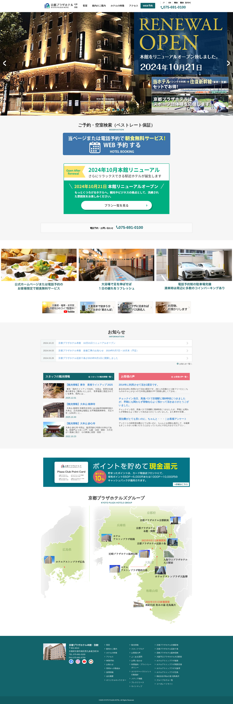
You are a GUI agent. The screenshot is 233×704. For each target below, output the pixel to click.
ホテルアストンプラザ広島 (167, 672)
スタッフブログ (137, 649)
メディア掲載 (136, 679)
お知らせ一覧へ (184, 364)
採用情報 (109, 672)
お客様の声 (135, 653)
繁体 (182, 3)
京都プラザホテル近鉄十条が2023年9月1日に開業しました (114, 358)
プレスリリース (137, 682)
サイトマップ (136, 686)
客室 (85, 5)
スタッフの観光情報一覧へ (100, 377)
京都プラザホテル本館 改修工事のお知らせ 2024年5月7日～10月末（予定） (114, 350)
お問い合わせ (136, 661)
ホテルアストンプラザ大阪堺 (168, 668)
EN (169, 3)
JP (164, 3)
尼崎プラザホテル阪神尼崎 (167, 653)
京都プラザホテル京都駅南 (167, 645)
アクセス (133, 5)
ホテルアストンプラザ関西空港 (169, 664)
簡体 (176, 3)
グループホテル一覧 (165, 680)
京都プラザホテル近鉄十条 (167, 649)
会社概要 (109, 676)
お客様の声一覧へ (179, 377)
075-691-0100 (173, 7)
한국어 (188, 3)
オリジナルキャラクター (116, 680)
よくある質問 (136, 657)
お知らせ (109, 664)
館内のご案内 (99, 5)
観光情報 (135, 645)
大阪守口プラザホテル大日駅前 (169, 657)
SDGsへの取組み (113, 668)
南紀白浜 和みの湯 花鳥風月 (168, 676)
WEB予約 (148, 5)
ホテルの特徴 (117, 5)
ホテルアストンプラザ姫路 (167, 661)
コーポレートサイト (165, 684)
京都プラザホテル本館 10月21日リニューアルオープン (114, 343)
